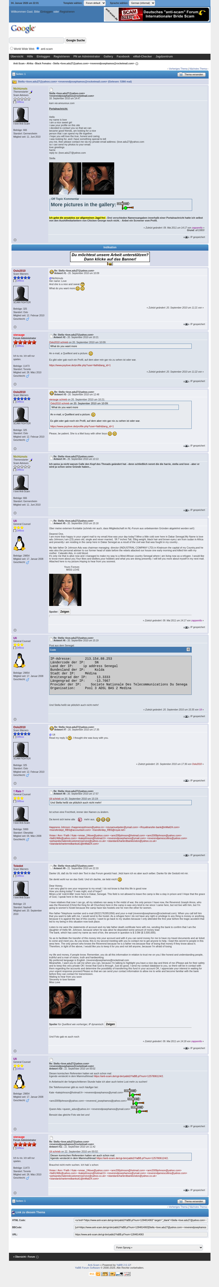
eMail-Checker (142, 56)
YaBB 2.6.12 (123, 1265)
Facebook (123, 56)
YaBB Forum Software (87, 1267)
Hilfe (30, 56)
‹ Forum (30, 1257)
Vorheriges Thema (178, 69)
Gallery (108, 56)
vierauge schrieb (58, 399)
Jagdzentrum (164, 56)
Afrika (30, 63)
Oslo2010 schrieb (58, 342)
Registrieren (67, 11)
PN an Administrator (87, 56)
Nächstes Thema (198, 69)
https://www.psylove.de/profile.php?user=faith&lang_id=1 (80, 365)
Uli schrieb (55, 798)
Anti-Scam (19, 63)
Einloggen (46, 11)
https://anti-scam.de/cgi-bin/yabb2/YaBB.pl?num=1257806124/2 (128, 1076)
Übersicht (17, 56)
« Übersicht (19, 1257)
